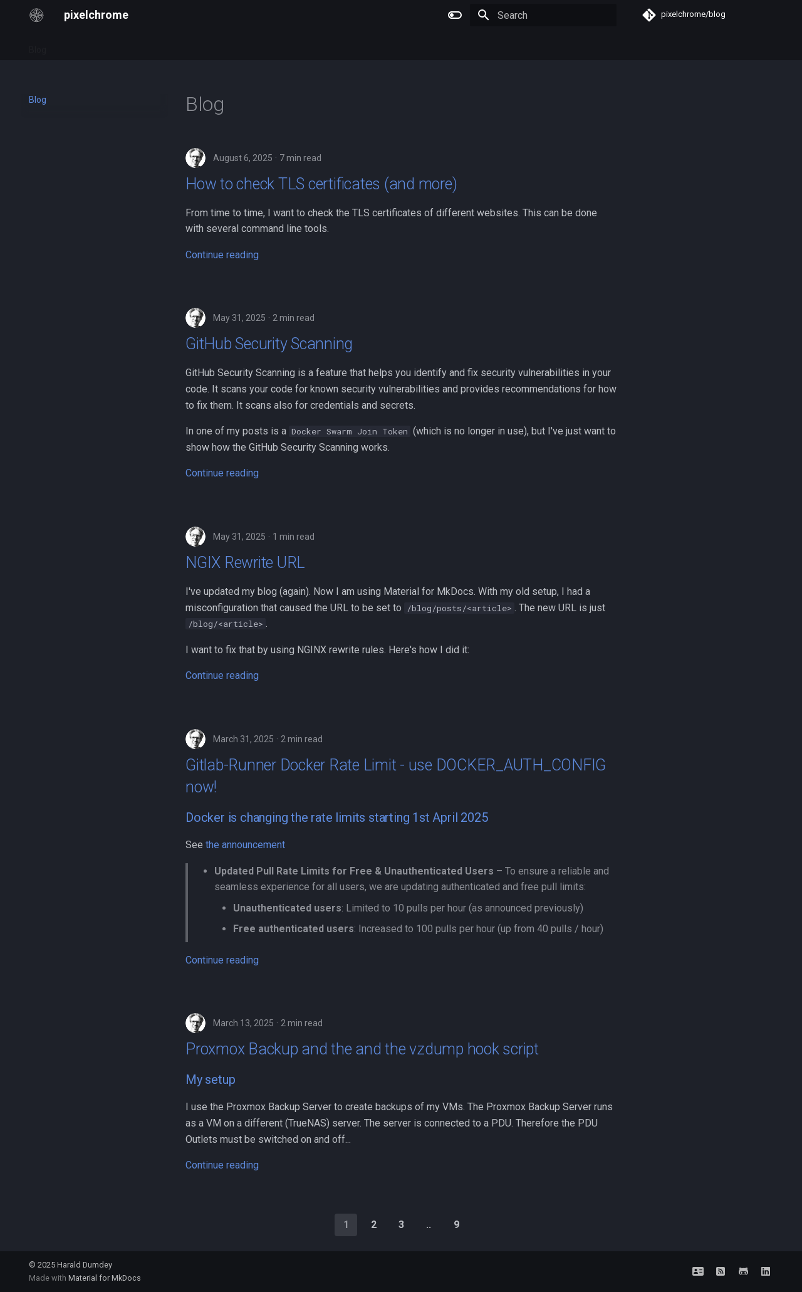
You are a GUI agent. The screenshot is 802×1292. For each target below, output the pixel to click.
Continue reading (222, 255)
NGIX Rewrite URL (245, 563)
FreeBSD (113, 46)
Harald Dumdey (84, 1264)
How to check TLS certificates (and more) (321, 184)
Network (162, 46)
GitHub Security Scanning (269, 344)
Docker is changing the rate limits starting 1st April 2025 (336, 817)
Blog (37, 46)
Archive (209, 46)
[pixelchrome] (36, 15)
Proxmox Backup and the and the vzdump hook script (362, 1049)
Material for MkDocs (104, 1278)
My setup (210, 1079)
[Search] (543, 15)
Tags (71, 46)
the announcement (245, 845)
